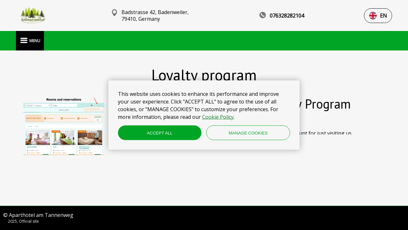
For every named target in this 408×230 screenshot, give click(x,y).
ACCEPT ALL (160, 132)
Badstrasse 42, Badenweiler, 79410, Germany (155, 15)
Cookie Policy (218, 116)
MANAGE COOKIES (248, 132)
